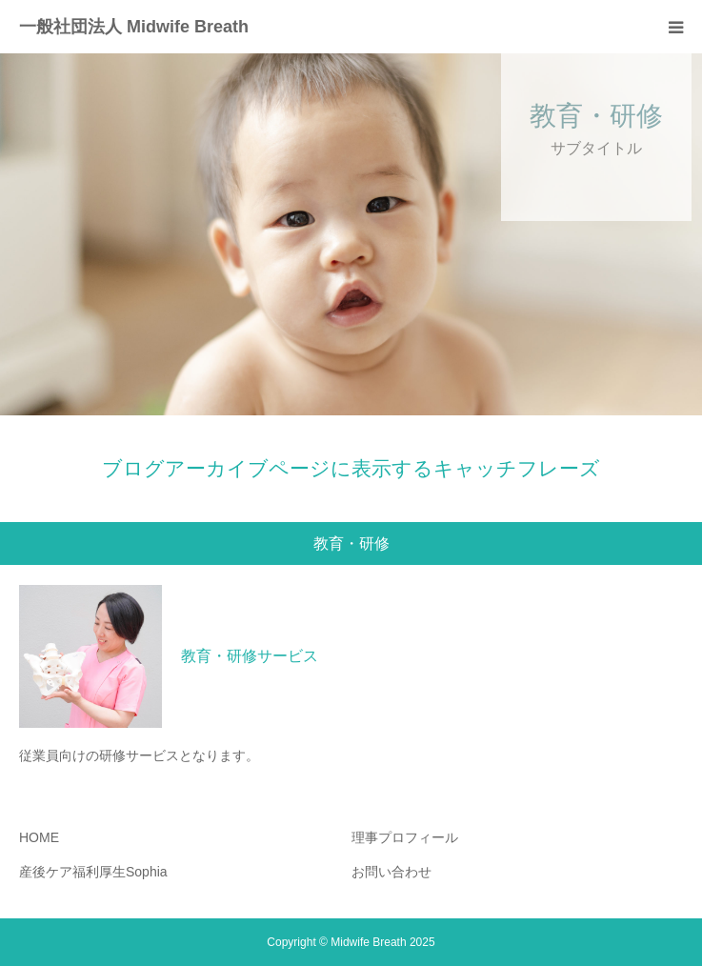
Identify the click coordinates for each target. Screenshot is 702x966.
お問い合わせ (391, 871)
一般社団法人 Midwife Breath (134, 26)
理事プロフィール (404, 837)
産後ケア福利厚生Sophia (93, 871)
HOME (39, 837)
